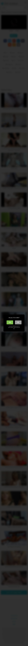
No (18, 322)
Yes (10, 322)
